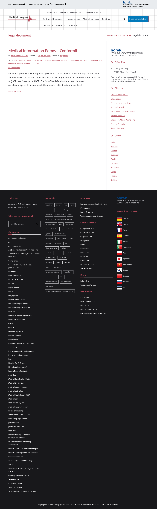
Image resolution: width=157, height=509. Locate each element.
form (82, 60)
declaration (65, 60)
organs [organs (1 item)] (58, 263)
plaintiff (20, 63)
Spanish (126, 235)
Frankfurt (114, 159)
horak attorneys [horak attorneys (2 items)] (61, 239)
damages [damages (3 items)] (66, 210)
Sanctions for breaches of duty (20, 460)
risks (38, 63)
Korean (125, 270)
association (27, 60)
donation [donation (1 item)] (49, 219)
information (93, 60)
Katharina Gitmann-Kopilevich (123, 111)
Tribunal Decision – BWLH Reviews (22, 491)
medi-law (12, 375)
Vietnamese (127, 264)
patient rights (13, 422)
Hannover (115, 167)
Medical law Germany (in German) (93, 313)
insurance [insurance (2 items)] (58, 243)
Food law (11, 311)
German (126, 218)
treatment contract (15, 483)
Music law (84, 256)
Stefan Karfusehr (118, 128)
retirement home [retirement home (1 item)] (51, 277)
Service (72, 25)
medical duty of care (16, 391)
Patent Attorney (86, 212)
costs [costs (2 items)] (58, 210)
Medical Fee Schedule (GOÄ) (19, 395)
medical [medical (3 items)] (48, 253)
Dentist (11, 283)
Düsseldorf (115, 155)
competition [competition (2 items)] (49, 210)
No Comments (14, 67)
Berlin (113, 142)
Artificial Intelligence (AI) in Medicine (23, 250)
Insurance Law (74, 19)
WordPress (114, 504)
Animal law (84, 297)
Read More (14, 91)
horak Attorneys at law (19, 55)
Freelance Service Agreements (20, 315)
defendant (75, 60)
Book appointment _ (17, 4)
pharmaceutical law (16, 426)
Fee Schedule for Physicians (19, 307)
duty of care (13, 295)
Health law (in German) (89, 309)
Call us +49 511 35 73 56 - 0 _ (41, 4)
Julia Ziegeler (116, 99)
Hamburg (114, 163)
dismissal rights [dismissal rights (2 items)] (59, 215)
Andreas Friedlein (118, 124)
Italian (125, 241)
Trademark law (86, 268)
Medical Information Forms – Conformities (45, 50)
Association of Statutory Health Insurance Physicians (24, 255)
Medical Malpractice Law (71, 12)
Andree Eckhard (117, 107)
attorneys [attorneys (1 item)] (58, 205)
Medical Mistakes (95, 12)
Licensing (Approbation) (17, 367)
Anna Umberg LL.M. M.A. (121, 103)
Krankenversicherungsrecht (19, 355)
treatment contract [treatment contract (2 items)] (51, 282)
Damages (12, 271)
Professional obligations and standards (23, 452)
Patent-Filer (85, 281)
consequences (37, 60)
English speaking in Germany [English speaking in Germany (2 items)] (63, 219)
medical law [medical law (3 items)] (69, 253)
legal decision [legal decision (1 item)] (65, 248)
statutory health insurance (18, 475)
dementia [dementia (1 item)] (49, 215)
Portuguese (127, 247)
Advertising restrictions (17, 238)
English (125, 224)
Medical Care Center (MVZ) (19, 379)
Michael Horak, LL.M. (119, 95)
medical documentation (17, 387)
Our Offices (60, 4)
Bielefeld (114, 146)
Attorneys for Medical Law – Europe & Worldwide (71, 504)
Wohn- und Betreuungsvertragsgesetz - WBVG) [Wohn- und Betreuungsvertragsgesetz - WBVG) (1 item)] (59, 291)
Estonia (125, 287)
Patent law (84, 260)
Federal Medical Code (17, 299)
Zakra (104, 504)
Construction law (87, 232)
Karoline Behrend (118, 116)
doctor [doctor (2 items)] (70, 215)
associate (18, 60)
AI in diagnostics (14, 246)
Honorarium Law (14, 335)
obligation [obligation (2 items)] (49, 263)
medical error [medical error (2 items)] (58, 253)
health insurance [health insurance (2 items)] (60, 234)
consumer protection (52, 60)
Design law (84, 240)
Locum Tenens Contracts (17, 371)
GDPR (10, 323)
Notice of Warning (15, 411)
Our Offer (107, 19)
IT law (82, 244)
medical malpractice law (18, 407)
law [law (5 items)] (66, 243)
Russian (125, 281)
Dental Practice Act (15, 279)
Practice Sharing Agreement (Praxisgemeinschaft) (19, 436)
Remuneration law (15, 456)
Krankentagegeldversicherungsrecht (22, 351)
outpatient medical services (19, 414)
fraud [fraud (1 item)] (60, 224)
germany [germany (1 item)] (48, 234)
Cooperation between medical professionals (20, 266)
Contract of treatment (54, 19)
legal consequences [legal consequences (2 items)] (51, 248)
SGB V (10, 464)
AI (9, 242)
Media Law (84, 252)
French (125, 230)
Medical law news (91, 19)
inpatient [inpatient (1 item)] (49, 243)
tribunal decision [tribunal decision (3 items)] (66, 282)
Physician (12, 430)
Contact (60, 25)
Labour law (84, 248)
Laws (10, 359)
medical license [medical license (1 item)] (50, 258)
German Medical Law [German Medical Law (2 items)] (52, 229)
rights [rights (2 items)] (61, 277)
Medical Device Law (16, 383)
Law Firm (48, 25)
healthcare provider (16, 331)
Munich (114, 176)
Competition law (86, 228)
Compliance (13, 261)
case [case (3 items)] (66, 205)
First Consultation (138, 19)
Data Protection (14, 275)
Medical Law (51, 12)
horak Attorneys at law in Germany (93, 204)
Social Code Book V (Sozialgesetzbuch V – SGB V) (23, 470)
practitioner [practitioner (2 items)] (57, 267)
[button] (82, 12)
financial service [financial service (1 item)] (50, 224)
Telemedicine (13, 479)
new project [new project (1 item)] (62, 258)
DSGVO (11, 291)
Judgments (64, 55)
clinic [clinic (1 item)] (72, 205)
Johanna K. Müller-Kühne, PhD (123, 120)
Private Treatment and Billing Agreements (19, 443)
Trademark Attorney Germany (92, 216)
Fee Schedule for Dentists (18, 303)
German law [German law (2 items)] (69, 224)
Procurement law (87, 264)
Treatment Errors (15, 487)
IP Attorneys (85, 208)
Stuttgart (114, 180)
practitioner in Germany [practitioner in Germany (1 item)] (53, 272)
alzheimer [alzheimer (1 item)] (49, 205)
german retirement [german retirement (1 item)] (67, 229)
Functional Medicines (16, 319)
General (11, 327)
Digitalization (13, 287)
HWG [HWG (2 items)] (71, 239)
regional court (29, 63)
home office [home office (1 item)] (49, 239)
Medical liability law (16, 403)
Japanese (126, 258)
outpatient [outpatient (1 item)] (67, 263)
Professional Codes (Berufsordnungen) (23, 448)
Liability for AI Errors (16, 363)
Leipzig (113, 172)
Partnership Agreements (17, 418)
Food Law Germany (87, 301)
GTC (86, 60)
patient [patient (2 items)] (48, 267)
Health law (84, 305)
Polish (125, 253)
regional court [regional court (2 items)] (68, 272)
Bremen (114, 151)
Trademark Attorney (88, 285)
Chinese (126, 276)
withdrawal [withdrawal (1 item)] (49, 286)
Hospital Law (13, 339)
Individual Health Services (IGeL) (21, 343)
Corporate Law (86, 236)
